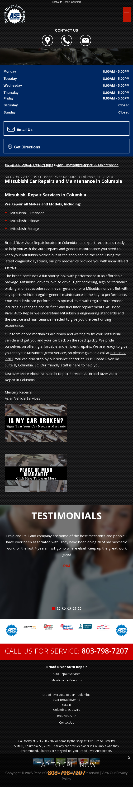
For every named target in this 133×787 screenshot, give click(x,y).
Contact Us (66, 723)
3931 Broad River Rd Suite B (56, 176)
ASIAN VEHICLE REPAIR (42, 165)
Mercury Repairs (18, 392)
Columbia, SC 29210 (97, 176)
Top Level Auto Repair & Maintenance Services (62, 165)
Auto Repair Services (66, 674)
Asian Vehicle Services (22, 398)
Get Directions (24, 146)
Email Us (20, 129)
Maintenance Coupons (67, 680)
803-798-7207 (17, 176)
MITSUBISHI (76, 165)
